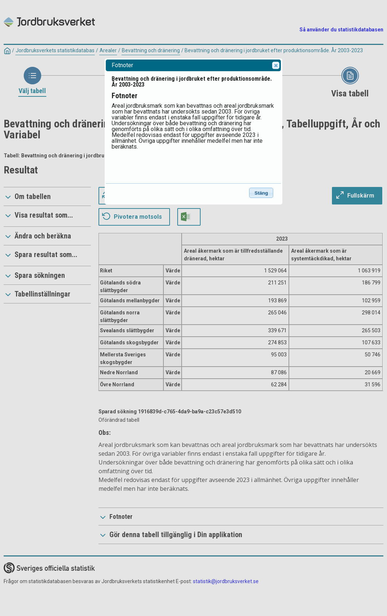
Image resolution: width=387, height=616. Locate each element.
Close (275, 65)
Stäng (261, 193)
